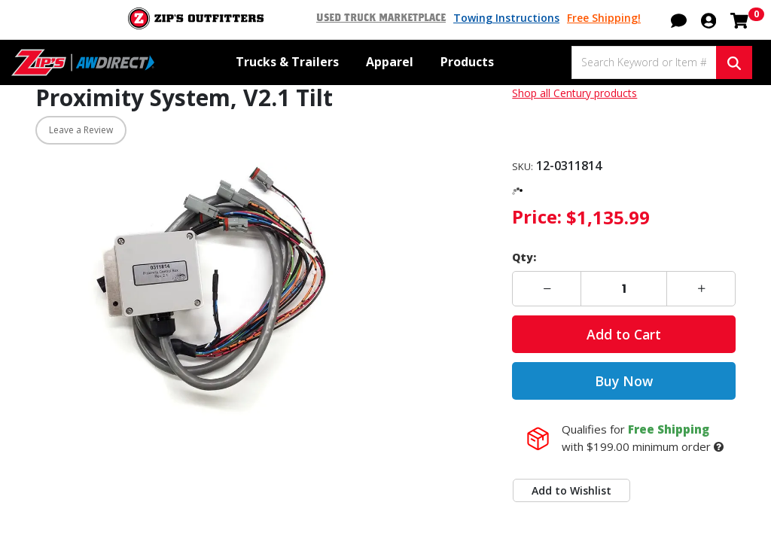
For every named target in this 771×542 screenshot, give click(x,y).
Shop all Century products (574, 93)
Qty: (524, 257)
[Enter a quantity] (624, 289)
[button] (679, 18)
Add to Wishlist (571, 490)
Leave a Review (81, 129)
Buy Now (624, 381)
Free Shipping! (604, 18)
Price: (537, 216)
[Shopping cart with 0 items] (739, 18)
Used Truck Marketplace (381, 18)
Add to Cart (624, 334)
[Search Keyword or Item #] (643, 62)
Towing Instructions (506, 18)
